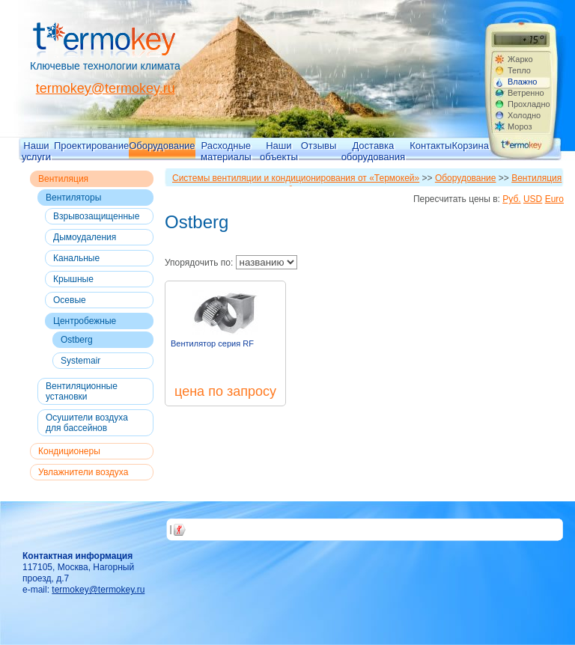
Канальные (76, 258)
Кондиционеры (69, 451)
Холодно (524, 115)
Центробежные (84, 321)
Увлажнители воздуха (83, 472)
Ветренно (526, 92)
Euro (554, 199)
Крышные (73, 279)
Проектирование (91, 145)
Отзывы (319, 145)
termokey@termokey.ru (105, 88)
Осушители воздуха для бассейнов (87, 422)
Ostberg (77, 339)
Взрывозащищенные (96, 216)
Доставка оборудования (373, 150)
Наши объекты (279, 150)
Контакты (430, 145)
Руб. (511, 199)
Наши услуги (36, 150)
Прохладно (529, 104)
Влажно (522, 81)
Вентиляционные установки (82, 391)
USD (532, 199)
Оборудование (162, 145)
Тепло (519, 70)
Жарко (520, 59)
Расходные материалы (226, 150)
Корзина (470, 145)
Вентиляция (63, 179)
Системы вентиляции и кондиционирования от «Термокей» (295, 178)
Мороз (520, 126)
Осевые (69, 300)
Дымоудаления (84, 237)
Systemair (80, 360)
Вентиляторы (73, 197)
